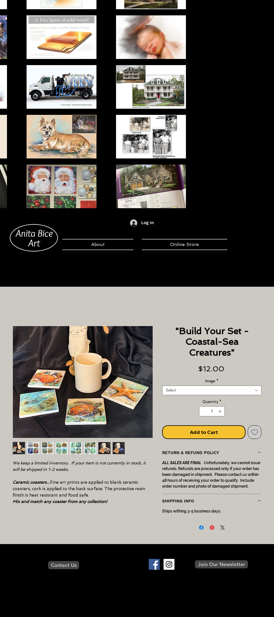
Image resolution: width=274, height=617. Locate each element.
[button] (221, 564)
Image (211, 381)
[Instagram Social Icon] (169, 564)
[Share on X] (222, 527)
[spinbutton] (211, 411)
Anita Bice (34, 233)
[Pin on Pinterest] (212, 527)
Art (34, 243)
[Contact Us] (63, 565)
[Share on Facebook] (201, 527)
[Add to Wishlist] (254, 432)
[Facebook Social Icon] (154, 564)
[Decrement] (203, 411)
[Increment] (220, 411)
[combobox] (211, 390)
